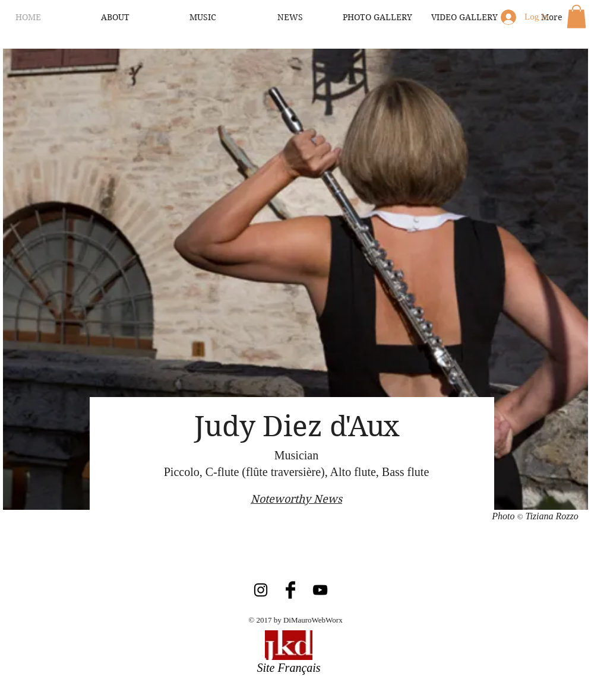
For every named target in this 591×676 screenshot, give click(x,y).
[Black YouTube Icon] (320, 590)
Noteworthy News (296, 499)
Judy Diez (262, 426)
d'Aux (364, 426)
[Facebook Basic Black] (290, 590)
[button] (576, 16)
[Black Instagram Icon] (261, 590)
